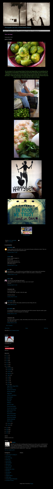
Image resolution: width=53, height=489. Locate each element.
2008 (7, 431)
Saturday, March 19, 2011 (12, 296)
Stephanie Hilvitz (9, 475)
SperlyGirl (8, 473)
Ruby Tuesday (9, 387)
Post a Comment (9, 325)
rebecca (8, 278)
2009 (7, 429)
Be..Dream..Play (9, 457)
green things (9, 398)
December (9, 367)
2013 (7, 362)
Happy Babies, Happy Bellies (12, 386)
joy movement (10, 241)
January (8, 425)
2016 (7, 357)
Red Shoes (8, 470)
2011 (7, 366)
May (8, 380)
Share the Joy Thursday (11, 389)
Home (27, 328)
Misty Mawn (8, 464)
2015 (7, 358)
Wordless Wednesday (11, 391)
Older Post (46, 328)
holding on (9, 402)
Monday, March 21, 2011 (12, 313)
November (9, 369)
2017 (7, 355)
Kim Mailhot (10, 247)
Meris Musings (9, 462)
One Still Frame (9, 465)
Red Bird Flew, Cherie (10, 469)
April (8, 382)
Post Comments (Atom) (14, 330)
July (8, 377)
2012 (7, 364)
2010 (7, 427)
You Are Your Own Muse (12, 408)
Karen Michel (8, 461)
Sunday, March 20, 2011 (12, 304)
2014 (7, 360)
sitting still (9, 400)
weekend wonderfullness (11, 395)
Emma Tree (8, 459)
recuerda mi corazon (10, 480)
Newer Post (7, 328)
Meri (8, 269)
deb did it (13, 442)
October (9, 371)
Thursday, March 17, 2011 (12, 252)
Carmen (9, 256)
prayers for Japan (10, 404)
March (8, 384)
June (8, 378)
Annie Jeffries (10, 300)
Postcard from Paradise (11, 406)
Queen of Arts (8, 467)
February (9, 423)
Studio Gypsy (8, 477)
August (8, 375)
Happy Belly (9, 393)
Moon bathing (9, 397)
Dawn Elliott (9, 308)
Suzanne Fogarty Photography (11, 478)
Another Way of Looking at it (11, 454)
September (9, 373)
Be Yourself (8, 456)
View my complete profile (10, 449)
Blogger (31, 483)
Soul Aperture (8, 472)
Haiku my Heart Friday (11, 409)
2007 (7, 432)
